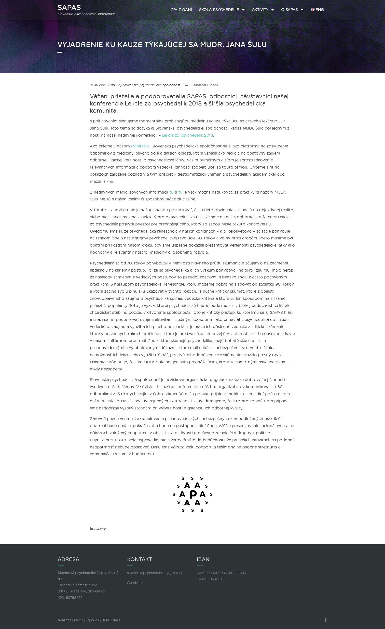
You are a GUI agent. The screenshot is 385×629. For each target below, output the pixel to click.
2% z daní (181, 10)
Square (91, 620)
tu (171, 192)
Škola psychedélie (219, 10)
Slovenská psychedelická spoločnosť (151, 85)
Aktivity (260, 10)
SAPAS (69, 7)
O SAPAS (289, 10)
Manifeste (140, 146)
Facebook (135, 583)
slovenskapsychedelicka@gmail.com (157, 573)
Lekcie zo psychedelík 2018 (187, 135)
